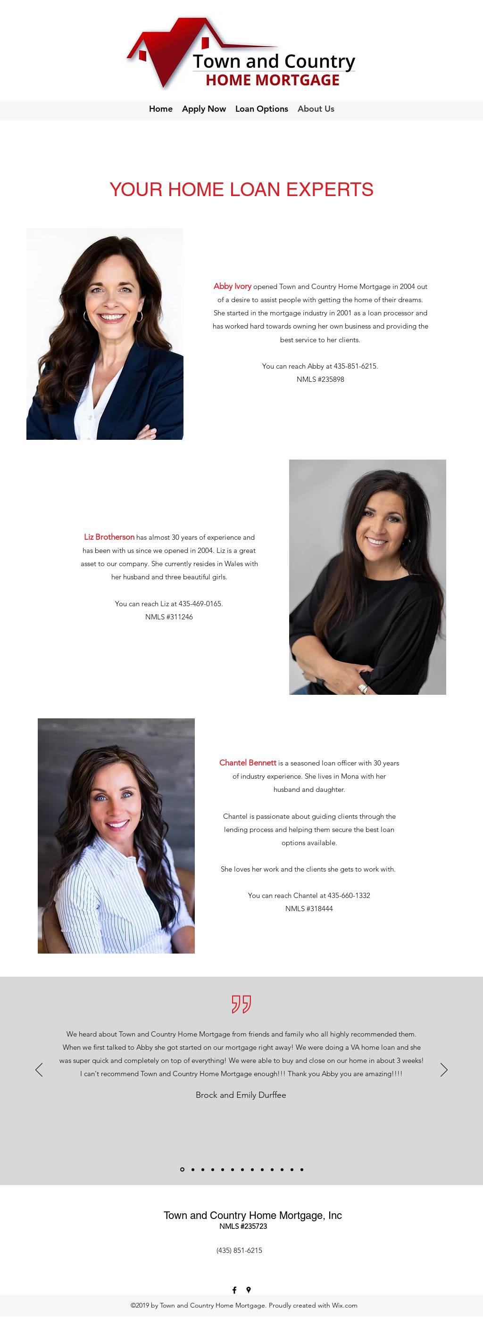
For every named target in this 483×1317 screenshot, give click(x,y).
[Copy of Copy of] (292, 1169)
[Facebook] (234, 1290)
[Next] (444, 1070)
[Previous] (38, 1070)
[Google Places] (248, 1290)
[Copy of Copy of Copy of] (301, 1169)
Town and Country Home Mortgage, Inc (253, 1215)
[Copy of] (282, 1169)
